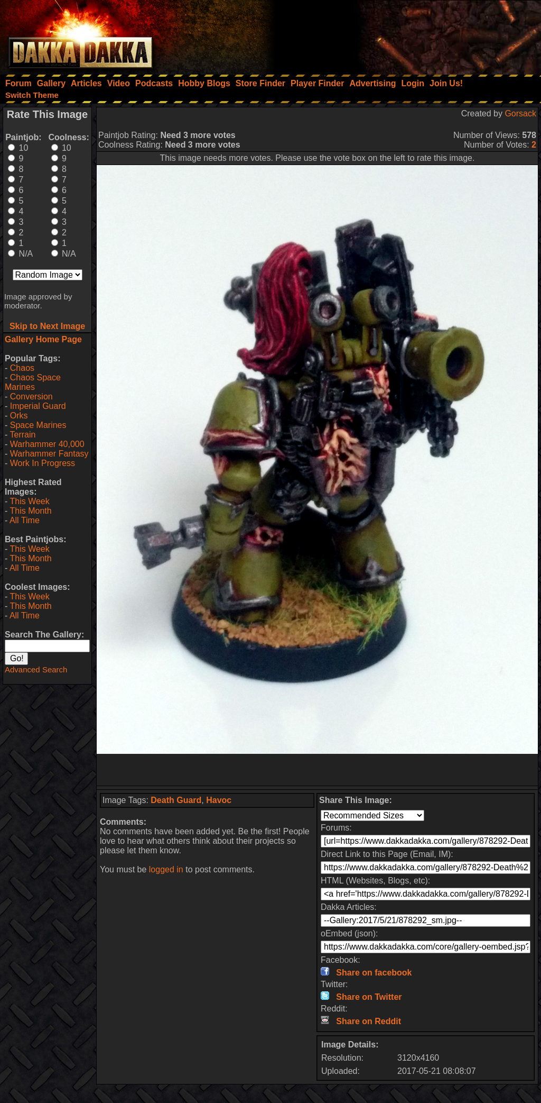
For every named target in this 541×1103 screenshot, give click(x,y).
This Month (30, 510)
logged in (166, 869)
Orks (19, 415)
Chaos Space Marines (33, 382)
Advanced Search (36, 669)
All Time (25, 520)
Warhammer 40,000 (47, 444)
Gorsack (520, 113)
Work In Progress (42, 463)
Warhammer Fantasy (49, 453)
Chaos (22, 367)
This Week (29, 501)
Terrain (22, 434)
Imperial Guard (38, 406)
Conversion (31, 396)
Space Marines (38, 425)
